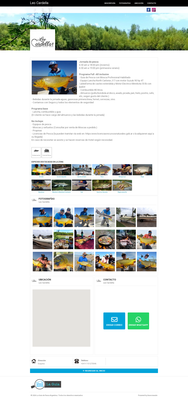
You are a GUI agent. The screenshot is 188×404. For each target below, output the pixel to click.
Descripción (109, 3)
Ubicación (138, 3)
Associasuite (152, 395)
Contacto (151, 3)
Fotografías (125, 3)
